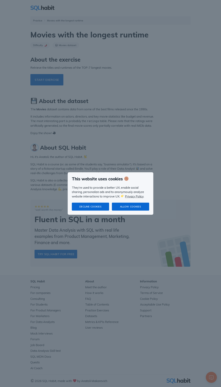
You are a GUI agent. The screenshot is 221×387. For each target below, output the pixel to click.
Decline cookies (90, 206)
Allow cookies (130, 206)
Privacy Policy (134, 196)
